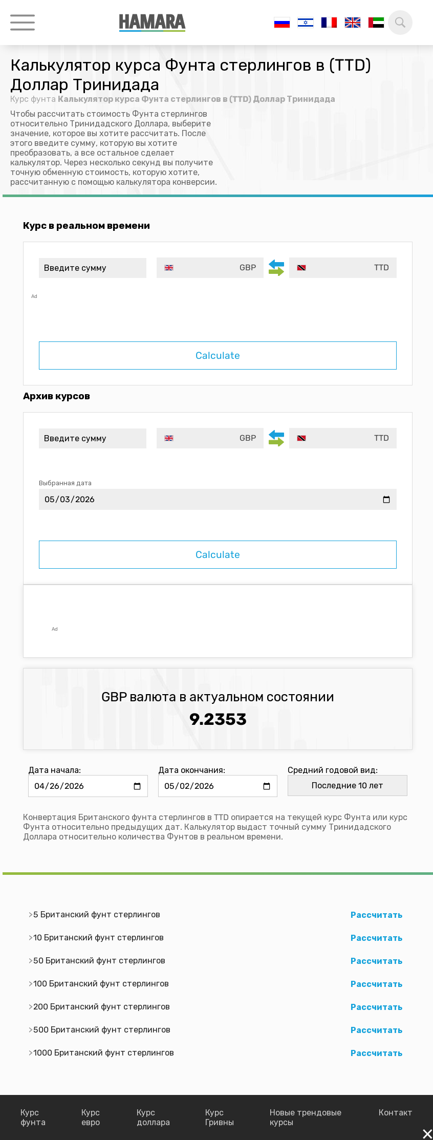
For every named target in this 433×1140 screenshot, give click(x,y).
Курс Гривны (219, 1117)
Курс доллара (153, 1117)
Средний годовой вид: (333, 770)
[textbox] (210, 268)
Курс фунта (33, 99)
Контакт (396, 1112)
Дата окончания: (191, 770)
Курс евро (90, 1117)
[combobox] (210, 267)
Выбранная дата (65, 483)
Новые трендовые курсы (305, 1117)
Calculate (218, 355)
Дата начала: (54, 770)
